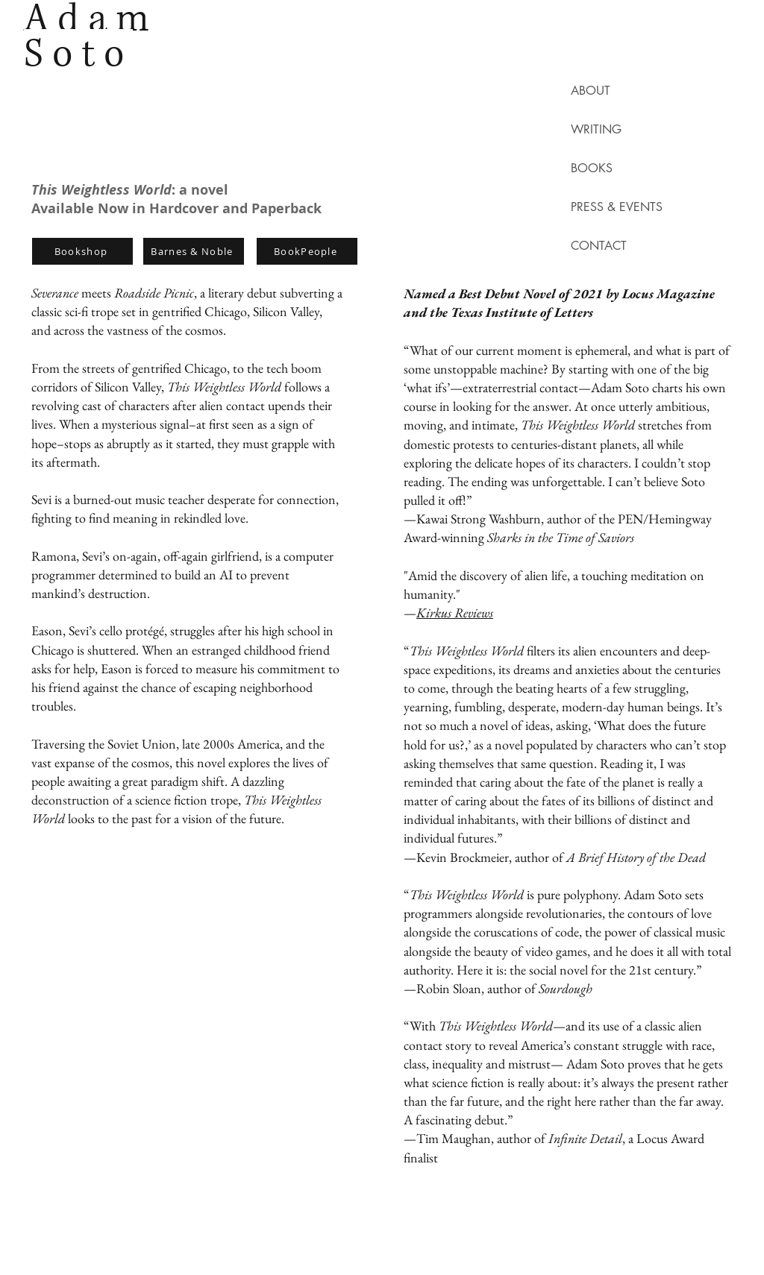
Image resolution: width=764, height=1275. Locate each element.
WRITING (596, 129)
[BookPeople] (307, 251)
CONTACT (599, 246)
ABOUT (590, 90)
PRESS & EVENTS (603, 207)
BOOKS (592, 168)
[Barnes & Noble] (193, 251)
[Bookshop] (82, 251)
